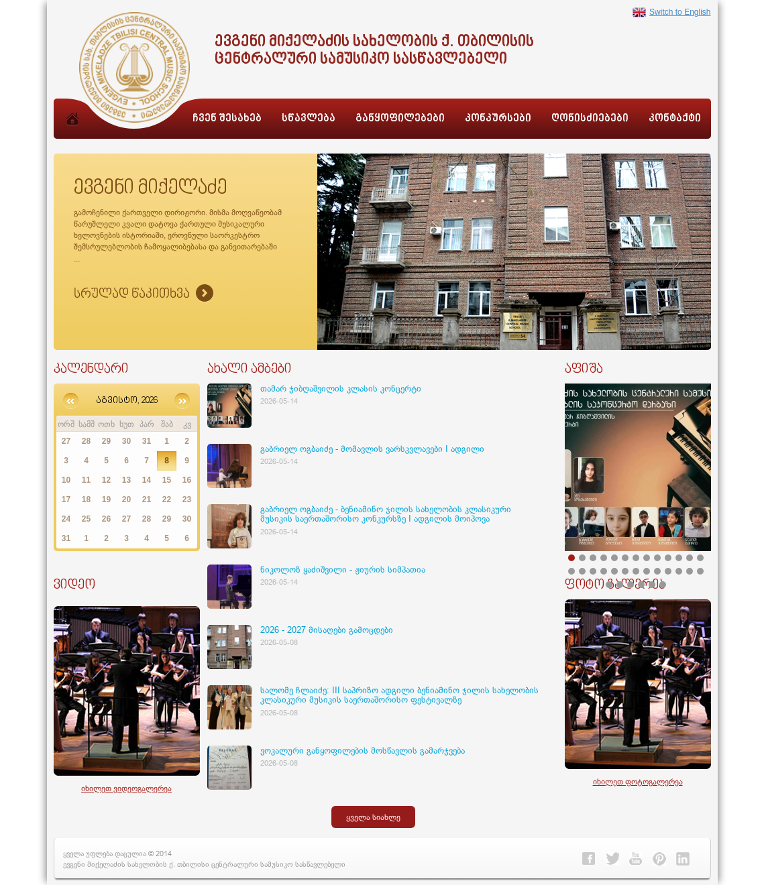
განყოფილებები (400, 119)
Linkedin (683, 859)
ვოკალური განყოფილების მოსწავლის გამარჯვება (362, 750)
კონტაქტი (675, 119)
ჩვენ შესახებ (227, 119)
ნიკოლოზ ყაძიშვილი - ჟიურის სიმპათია (342, 569)
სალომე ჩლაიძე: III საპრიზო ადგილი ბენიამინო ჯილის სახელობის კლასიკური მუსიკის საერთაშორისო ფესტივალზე (399, 695)
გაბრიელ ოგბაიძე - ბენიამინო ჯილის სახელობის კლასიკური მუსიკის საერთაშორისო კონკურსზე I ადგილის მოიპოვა (385, 514)
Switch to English (671, 12)
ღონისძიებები (590, 119)
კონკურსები (498, 119)
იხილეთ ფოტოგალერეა (638, 781)
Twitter (612, 859)
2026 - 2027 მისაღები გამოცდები (326, 629)
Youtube (636, 859)
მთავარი (72, 133)
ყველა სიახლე (373, 817)
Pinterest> (659, 859)
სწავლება (308, 119)
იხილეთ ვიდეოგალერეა (126, 788)
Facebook (589, 859)
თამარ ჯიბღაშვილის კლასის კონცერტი (340, 388)
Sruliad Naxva (143, 294)
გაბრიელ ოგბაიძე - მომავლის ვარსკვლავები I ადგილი (372, 448)
